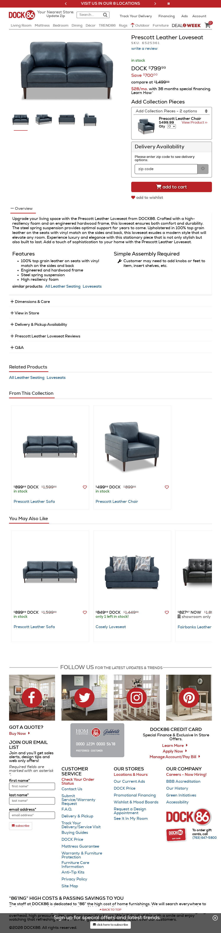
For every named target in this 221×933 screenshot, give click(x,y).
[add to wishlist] (147, 197)
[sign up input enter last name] (32, 800)
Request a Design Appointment (130, 811)
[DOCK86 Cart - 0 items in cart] (207, 25)
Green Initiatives (181, 795)
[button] (66, 3)
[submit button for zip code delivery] (202, 169)
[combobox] (88, 15)
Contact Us (72, 789)
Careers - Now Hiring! (186, 775)
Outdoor (140, 25)
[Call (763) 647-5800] (205, 838)
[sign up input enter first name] (32, 786)
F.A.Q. (67, 809)
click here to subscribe (110, 924)
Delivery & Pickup (77, 816)
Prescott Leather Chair (117, 502)
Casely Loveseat (111, 627)
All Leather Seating (63, 287)
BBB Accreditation (183, 782)
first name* (19, 781)
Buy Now (17, 734)
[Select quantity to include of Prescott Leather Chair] (171, 126)
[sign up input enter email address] (32, 815)
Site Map (70, 886)
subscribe (20, 825)
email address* (22, 810)
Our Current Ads (129, 782)
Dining (77, 25)
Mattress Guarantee (80, 846)
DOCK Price (72, 840)
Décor (91, 25)
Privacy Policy (74, 879)
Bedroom (60, 25)
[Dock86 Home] (23, 17)
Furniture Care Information (75, 865)
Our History (177, 788)
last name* (19, 795)
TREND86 (107, 25)
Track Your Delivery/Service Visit (81, 825)
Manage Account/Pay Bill (173, 757)
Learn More (173, 746)
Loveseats (92, 287)
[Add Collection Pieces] (172, 111)
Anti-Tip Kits (73, 872)
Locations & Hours (131, 775)
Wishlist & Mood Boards (136, 802)
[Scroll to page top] (110, 910)
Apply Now (173, 751)
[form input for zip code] (166, 169)
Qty (162, 126)
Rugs (123, 25)
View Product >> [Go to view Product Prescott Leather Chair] (194, 122)
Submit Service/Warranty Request (78, 800)
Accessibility (177, 802)
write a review (144, 49)
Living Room (21, 25)
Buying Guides (75, 833)
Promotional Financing (135, 795)
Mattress (42, 25)
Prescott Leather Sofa (34, 502)
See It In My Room (131, 819)
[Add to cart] (171, 187)
